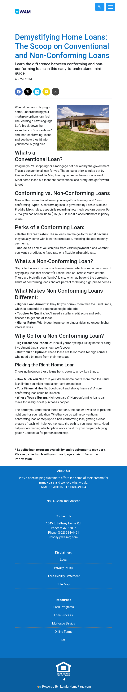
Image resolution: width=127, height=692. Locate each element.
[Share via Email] (46, 91)
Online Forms (63, 632)
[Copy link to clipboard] (55, 91)
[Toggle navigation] (110, 7)
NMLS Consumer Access (63, 501)
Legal (63, 559)
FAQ (63, 640)
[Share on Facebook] (19, 91)
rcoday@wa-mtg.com (64, 537)
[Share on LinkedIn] (37, 91)
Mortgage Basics (63, 623)
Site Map (64, 584)
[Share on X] (28, 91)
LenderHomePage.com (75, 686)
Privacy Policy (63, 568)
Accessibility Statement (64, 576)
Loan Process (63, 615)
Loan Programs (63, 607)
